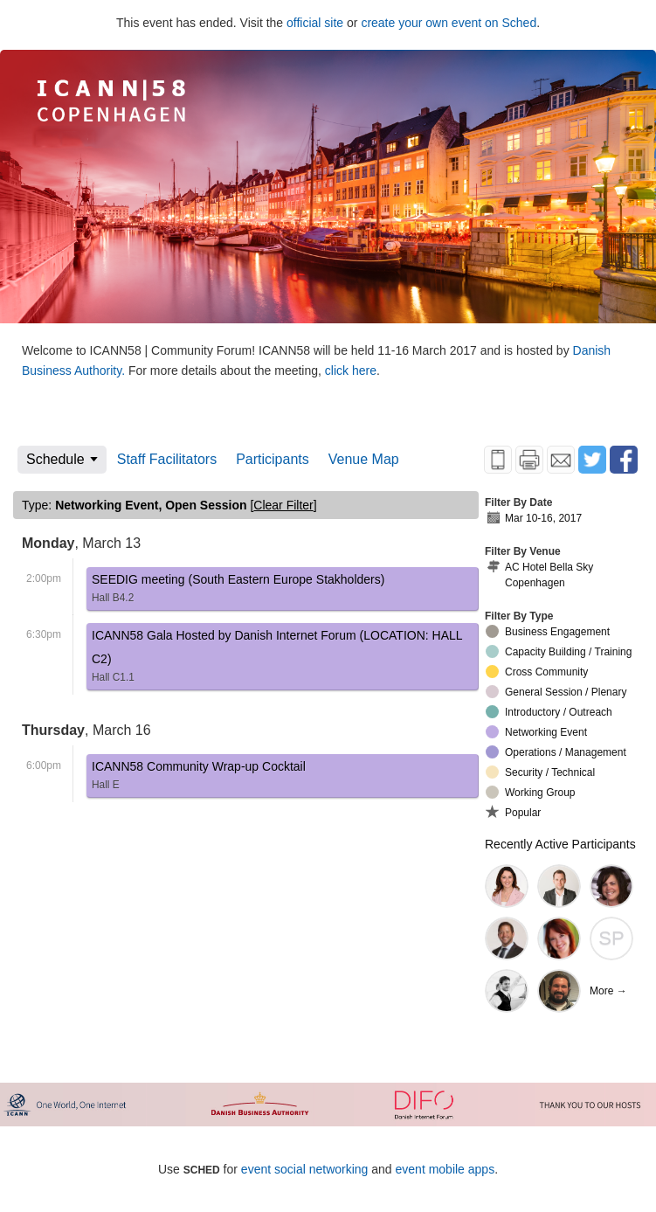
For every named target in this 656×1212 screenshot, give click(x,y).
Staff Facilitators (167, 459)
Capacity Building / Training (559, 651)
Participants (272, 459)
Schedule (55, 459)
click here (350, 370)
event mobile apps (445, 1169)
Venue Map (363, 459)
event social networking (305, 1169)
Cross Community (537, 671)
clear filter (283, 505)
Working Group (530, 792)
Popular (513, 812)
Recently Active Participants (560, 844)
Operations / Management (556, 751)
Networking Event (536, 731)
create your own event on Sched (448, 23)
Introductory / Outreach (549, 711)
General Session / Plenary (556, 691)
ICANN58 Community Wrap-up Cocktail (199, 778)
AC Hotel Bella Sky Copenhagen (539, 574)
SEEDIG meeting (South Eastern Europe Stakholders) (238, 591)
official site (315, 23)
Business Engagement (548, 631)
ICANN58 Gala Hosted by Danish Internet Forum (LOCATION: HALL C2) (282, 658)
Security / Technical (540, 772)
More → (608, 991)
